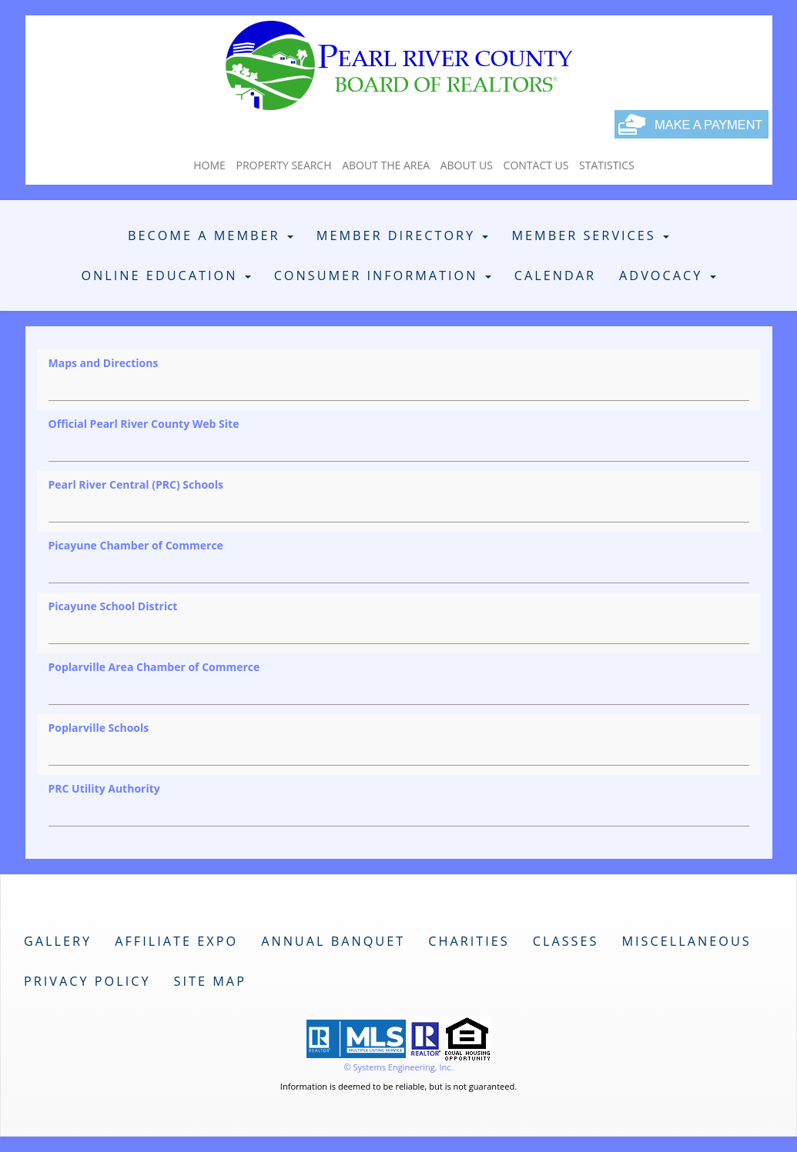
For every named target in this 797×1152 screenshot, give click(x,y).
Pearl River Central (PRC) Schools (136, 484)
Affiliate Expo (176, 941)
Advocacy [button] (667, 275)
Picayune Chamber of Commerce (136, 545)
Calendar (555, 275)
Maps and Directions (104, 363)
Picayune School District (113, 606)
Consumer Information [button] (382, 275)
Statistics (607, 165)
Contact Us (536, 165)
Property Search (283, 165)
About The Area (386, 165)
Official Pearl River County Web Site (144, 423)
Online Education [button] (165, 275)
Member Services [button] (590, 235)
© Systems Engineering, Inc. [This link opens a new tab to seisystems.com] (398, 1067)
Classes (566, 941)
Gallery (58, 941)
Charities (469, 941)
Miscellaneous (686, 941)
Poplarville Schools (99, 727)
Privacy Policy (87, 981)
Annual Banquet (333, 941)
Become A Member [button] (210, 235)
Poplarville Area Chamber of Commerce (154, 666)
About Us (466, 165)
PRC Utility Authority (104, 788)
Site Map (210, 981)
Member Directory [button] (402, 235)
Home (209, 165)
